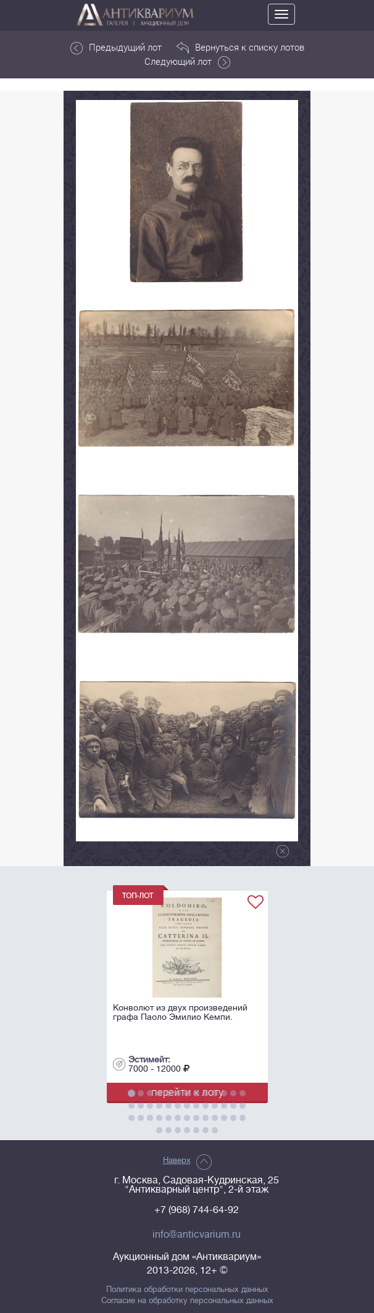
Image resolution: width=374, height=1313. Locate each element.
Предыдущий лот (116, 47)
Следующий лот (187, 62)
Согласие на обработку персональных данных (187, 1301)
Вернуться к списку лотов (240, 47)
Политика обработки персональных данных (187, 1289)
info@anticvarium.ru (196, 1234)
